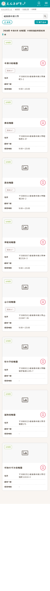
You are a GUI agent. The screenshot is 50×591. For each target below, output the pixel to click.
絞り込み (42, 22)
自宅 (8, 22)
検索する (45, 16)
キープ (43, 63)
